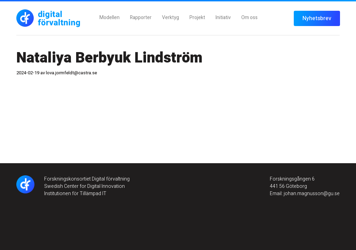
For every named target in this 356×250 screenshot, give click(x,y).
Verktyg (170, 17)
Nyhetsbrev (316, 18)
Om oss (249, 17)
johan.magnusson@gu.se (311, 193)
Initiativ (223, 17)
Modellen (109, 17)
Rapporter (141, 17)
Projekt (197, 17)
